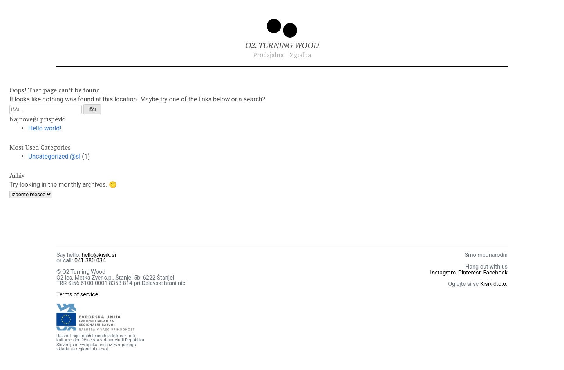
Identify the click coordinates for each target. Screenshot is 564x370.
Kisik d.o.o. (494, 284)
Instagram (443, 272)
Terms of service (77, 294)
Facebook (495, 272)
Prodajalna (268, 55)
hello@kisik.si (98, 255)
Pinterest (469, 272)
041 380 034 (90, 260)
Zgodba (300, 55)
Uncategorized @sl (54, 156)
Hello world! (44, 128)
